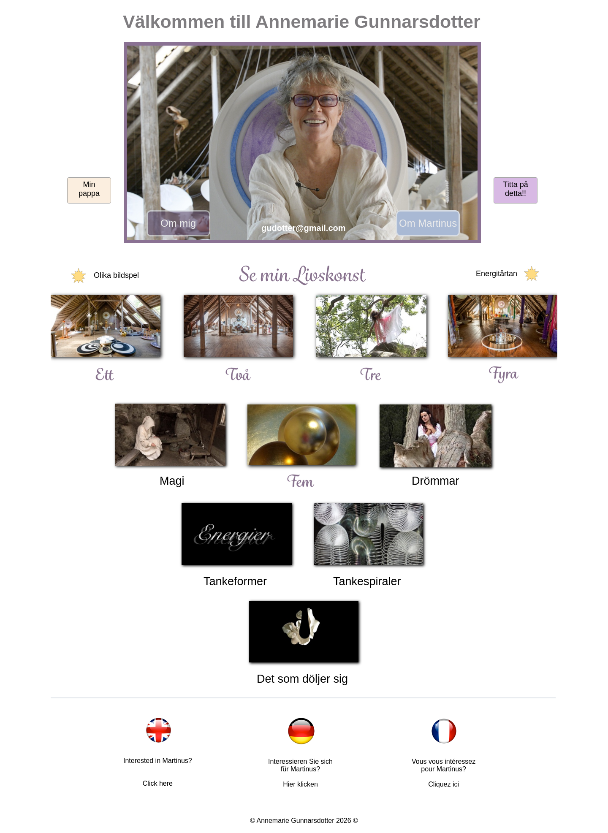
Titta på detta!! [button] (515, 189)
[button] (303, 144)
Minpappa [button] (89, 189)
